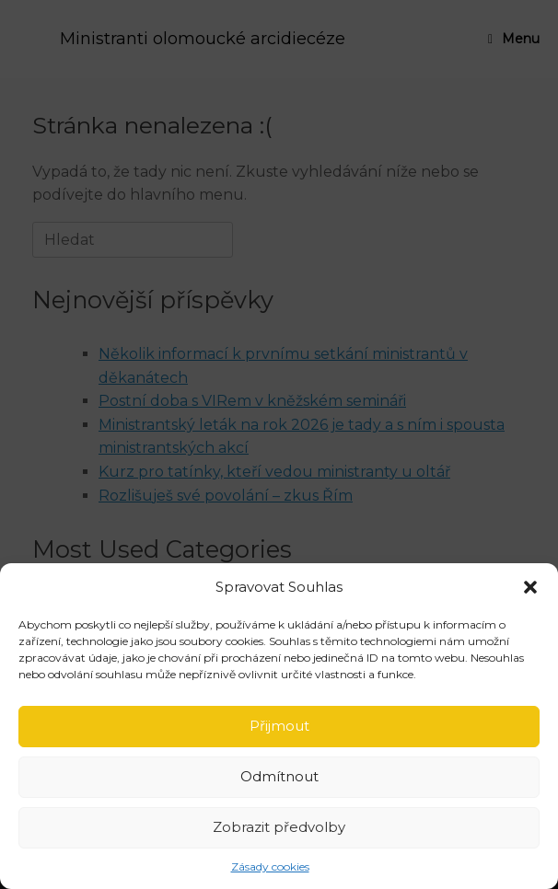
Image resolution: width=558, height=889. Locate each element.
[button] (530, 587)
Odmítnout (279, 776)
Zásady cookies (270, 866)
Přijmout (279, 725)
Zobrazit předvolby (279, 827)
